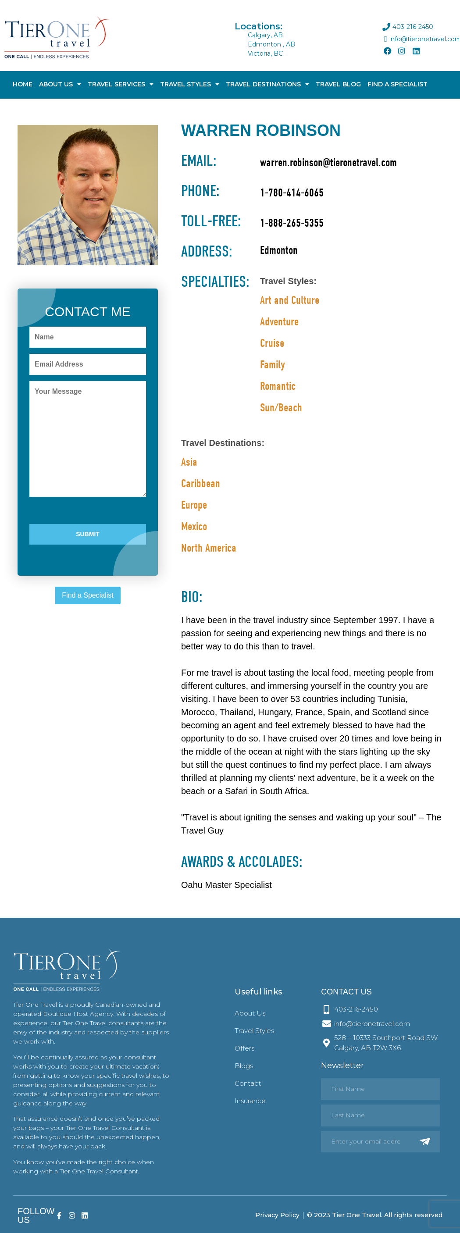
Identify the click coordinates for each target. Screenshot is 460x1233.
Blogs (244, 1066)
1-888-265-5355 (292, 223)
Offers (244, 1048)
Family (272, 364)
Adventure (279, 321)
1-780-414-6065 (292, 193)
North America (208, 548)
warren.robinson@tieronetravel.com (328, 162)
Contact (248, 1083)
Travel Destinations (267, 84)
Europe (194, 505)
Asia (189, 462)
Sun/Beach (281, 407)
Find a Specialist (87, 595)
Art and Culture (289, 300)
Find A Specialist (397, 84)
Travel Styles (189, 84)
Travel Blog (338, 84)
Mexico (194, 526)
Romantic (278, 386)
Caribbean (200, 483)
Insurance (250, 1101)
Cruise (272, 343)
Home (22, 84)
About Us (60, 84)
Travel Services (120, 84)
